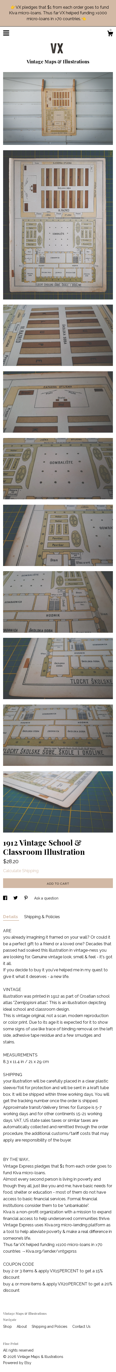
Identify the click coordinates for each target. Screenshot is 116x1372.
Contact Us (81, 1326)
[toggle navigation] (6, 33)
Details (11, 916)
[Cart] (110, 34)
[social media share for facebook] (5, 898)
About (22, 1326)
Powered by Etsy (17, 1363)
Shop (8, 1326)
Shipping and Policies (50, 1326)
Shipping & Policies (42, 916)
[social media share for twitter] (16, 898)
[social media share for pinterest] (26, 898)
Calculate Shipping (21, 870)
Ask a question (46, 898)
